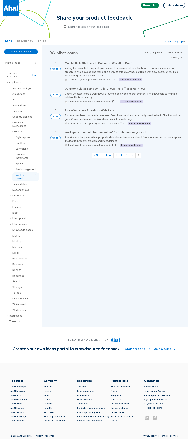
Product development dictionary (93, 416)
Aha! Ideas (15, 395)
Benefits (48, 408)
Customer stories (119, 408)
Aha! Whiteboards (19, 399)
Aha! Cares (49, 412)
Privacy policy (150, 436)
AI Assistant (116, 399)
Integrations (117, 395)
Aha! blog (81, 386)
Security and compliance (123, 416)
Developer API (118, 412)
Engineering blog (85, 391)
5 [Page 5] (138, 155)
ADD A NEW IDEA (21, 51)
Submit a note (151, 386)
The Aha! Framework (121, 386)
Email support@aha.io (155, 391)
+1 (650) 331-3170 (153, 408)
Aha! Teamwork (18, 412)
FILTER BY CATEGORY (12, 75)
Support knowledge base (90, 420)
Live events (83, 395)
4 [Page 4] (132, 155)
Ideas (8, 41)
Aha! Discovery (17, 391)
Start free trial (137, 348)
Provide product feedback (157, 395)
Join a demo (164, 348)
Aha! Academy (17, 420)
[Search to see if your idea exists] (96, 27)
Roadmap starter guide (88, 412)
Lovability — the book (54, 420)
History (47, 391)
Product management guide (91, 408)
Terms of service (169, 436)
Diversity (48, 403)
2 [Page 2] (121, 155)
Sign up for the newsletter (157, 399)
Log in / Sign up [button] (175, 41)
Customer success (120, 403)
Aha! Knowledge (18, 416)
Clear (34, 75)
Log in (114, 420)
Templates (82, 403)
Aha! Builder (16, 403)
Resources (25, 41)
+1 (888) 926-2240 (153, 403)
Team (47, 395)
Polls (42, 41)
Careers (48, 399)
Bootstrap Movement (54, 416)
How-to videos (84, 399)
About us (48, 386)
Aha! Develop (17, 408)
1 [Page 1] (116, 155)
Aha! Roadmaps (18, 386)
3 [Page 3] (127, 155)
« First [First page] (97, 155)
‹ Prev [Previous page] (108, 155)
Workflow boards (101, 79)
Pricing (114, 391)
